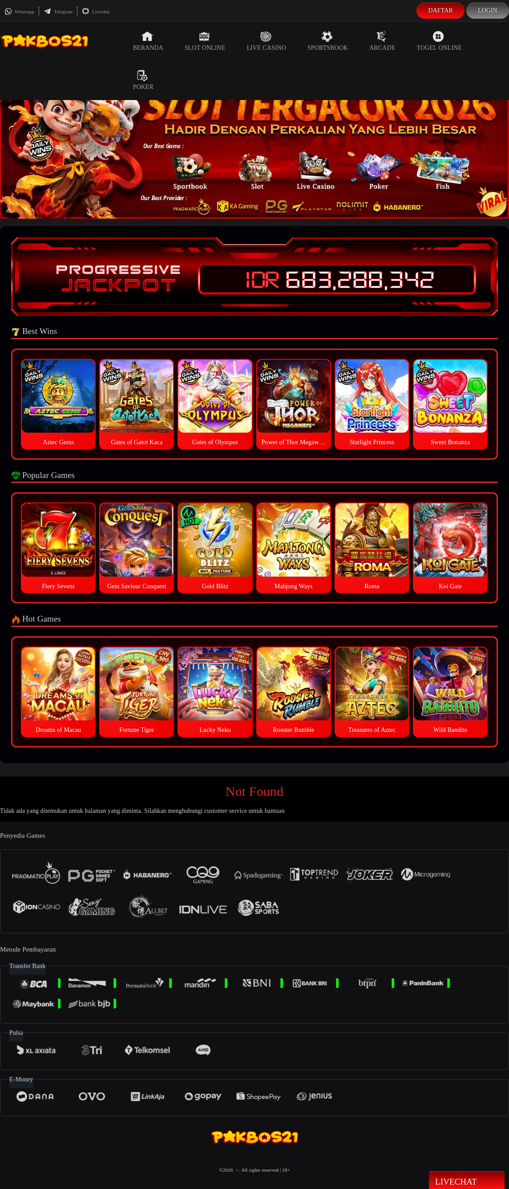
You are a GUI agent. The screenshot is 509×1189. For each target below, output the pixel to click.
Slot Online (205, 41)
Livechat (95, 11)
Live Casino (266, 41)
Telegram (58, 11)
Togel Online (439, 41)
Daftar (440, 10)
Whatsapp (19, 11)
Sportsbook (327, 41)
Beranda (148, 41)
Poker (143, 80)
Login (487, 10)
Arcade (382, 41)
